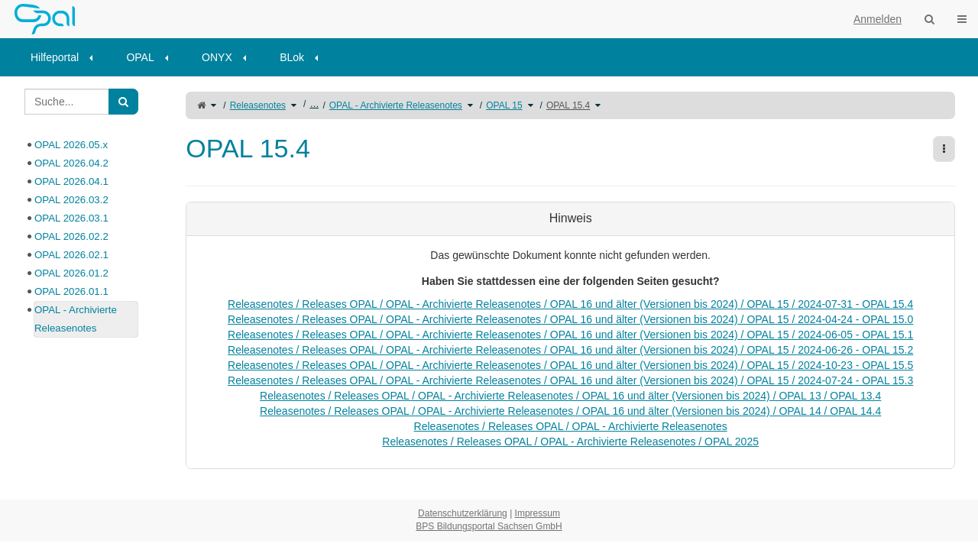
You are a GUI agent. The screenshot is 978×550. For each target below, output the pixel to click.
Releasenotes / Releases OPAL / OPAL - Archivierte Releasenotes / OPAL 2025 (570, 441)
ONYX (217, 57)
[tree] (81, 237)
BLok (292, 57)
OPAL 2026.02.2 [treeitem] (71, 236)
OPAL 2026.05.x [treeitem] (71, 144)
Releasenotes (258, 105)
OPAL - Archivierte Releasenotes (395, 105)
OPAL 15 (504, 105)
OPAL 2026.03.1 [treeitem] (71, 218)
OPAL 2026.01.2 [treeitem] (71, 273)
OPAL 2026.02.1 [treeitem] (71, 254)
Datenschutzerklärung (462, 513)
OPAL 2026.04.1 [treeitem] (71, 181)
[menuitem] (67, 57)
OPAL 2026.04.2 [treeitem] (71, 163)
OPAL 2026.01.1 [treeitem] (71, 291)
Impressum (537, 513)
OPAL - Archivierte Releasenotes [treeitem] (75, 319)
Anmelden (877, 19)
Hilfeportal (55, 57)
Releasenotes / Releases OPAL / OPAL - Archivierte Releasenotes (570, 426)
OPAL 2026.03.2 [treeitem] (71, 199)
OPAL (140, 57)
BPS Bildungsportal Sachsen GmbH (489, 526)
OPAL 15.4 (568, 105)
